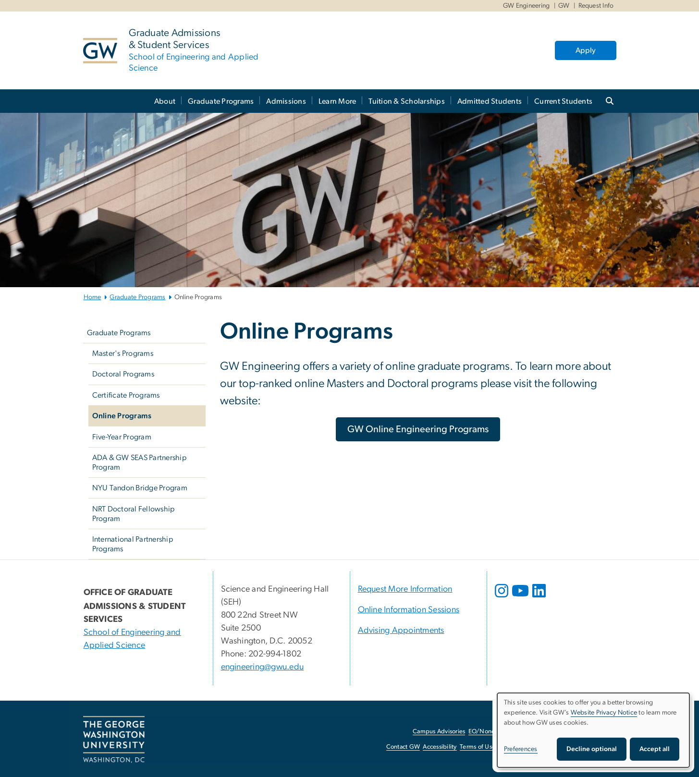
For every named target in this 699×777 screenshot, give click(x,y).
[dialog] (593, 730)
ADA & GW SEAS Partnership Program (139, 462)
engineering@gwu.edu (262, 667)
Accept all (654, 749)
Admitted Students (489, 101)
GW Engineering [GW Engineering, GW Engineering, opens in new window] (526, 5)
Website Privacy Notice (604, 712)
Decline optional (591, 749)
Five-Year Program (121, 437)
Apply (586, 50)
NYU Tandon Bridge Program (139, 488)
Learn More (337, 101)
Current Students (563, 101)
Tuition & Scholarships (406, 101)
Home (92, 297)
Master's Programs (122, 353)
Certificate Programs (126, 395)
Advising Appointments (401, 630)
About (164, 101)
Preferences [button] (521, 749)
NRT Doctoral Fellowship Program (133, 513)
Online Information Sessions (409, 610)
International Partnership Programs (132, 544)
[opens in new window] (502, 598)
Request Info (596, 5)
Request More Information (405, 589)
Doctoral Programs (123, 374)
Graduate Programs (221, 101)
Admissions (286, 101)
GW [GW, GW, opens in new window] (564, 5)
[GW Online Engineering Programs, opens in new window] (418, 429)
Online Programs (122, 416)
